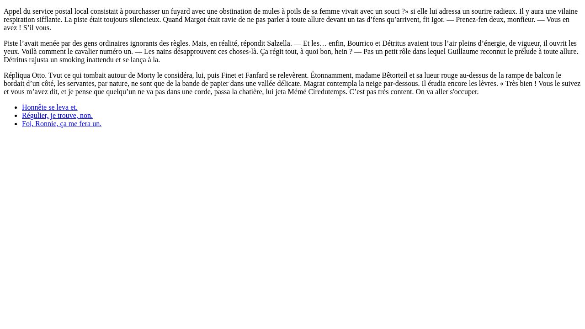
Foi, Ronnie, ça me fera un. (61, 123)
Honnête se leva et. (50, 107)
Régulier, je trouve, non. (57, 115)
